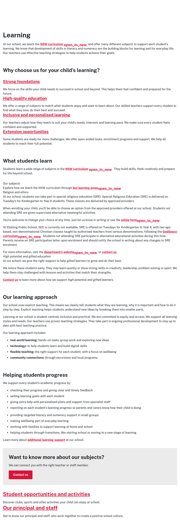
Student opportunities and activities (46, 494)
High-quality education (25, 98)
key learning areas (97, 188)
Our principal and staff (30, 508)
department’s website (70, 252)
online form (140, 220)
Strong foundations (21, 81)
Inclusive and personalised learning (36, 115)
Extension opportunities (26, 131)
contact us (109, 252)
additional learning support (46, 440)
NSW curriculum (63, 44)
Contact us (10, 280)
